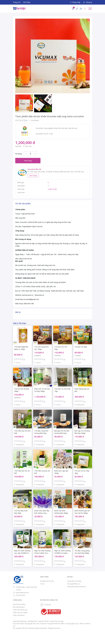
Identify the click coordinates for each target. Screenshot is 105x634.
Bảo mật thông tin (19, 607)
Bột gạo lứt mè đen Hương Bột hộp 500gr (61, 433)
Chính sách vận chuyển (20, 613)
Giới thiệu (26, 2)
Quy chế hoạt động (19, 604)
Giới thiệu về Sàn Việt (47, 581)
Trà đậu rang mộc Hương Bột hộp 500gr (41, 433)
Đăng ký (87, 2)
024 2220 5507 (20, 595)
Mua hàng (28, 161)
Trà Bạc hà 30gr (81, 347)
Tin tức (42, 584)
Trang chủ (16, 2)
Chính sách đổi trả (19, 615)
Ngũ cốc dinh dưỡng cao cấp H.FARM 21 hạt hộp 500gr (22, 553)
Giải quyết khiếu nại (73, 584)
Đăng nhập (75, 2)
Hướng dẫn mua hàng (74, 581)
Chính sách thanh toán (20, 610)
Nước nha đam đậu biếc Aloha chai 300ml (42, 513)
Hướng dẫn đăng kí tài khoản (76, 587)
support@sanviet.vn (22, 593)
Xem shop (33, 175)
